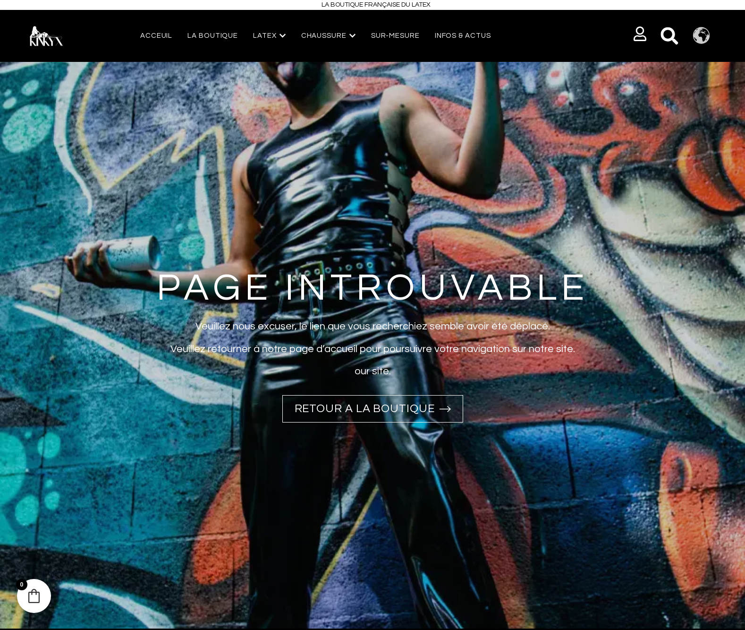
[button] (640, 34)
